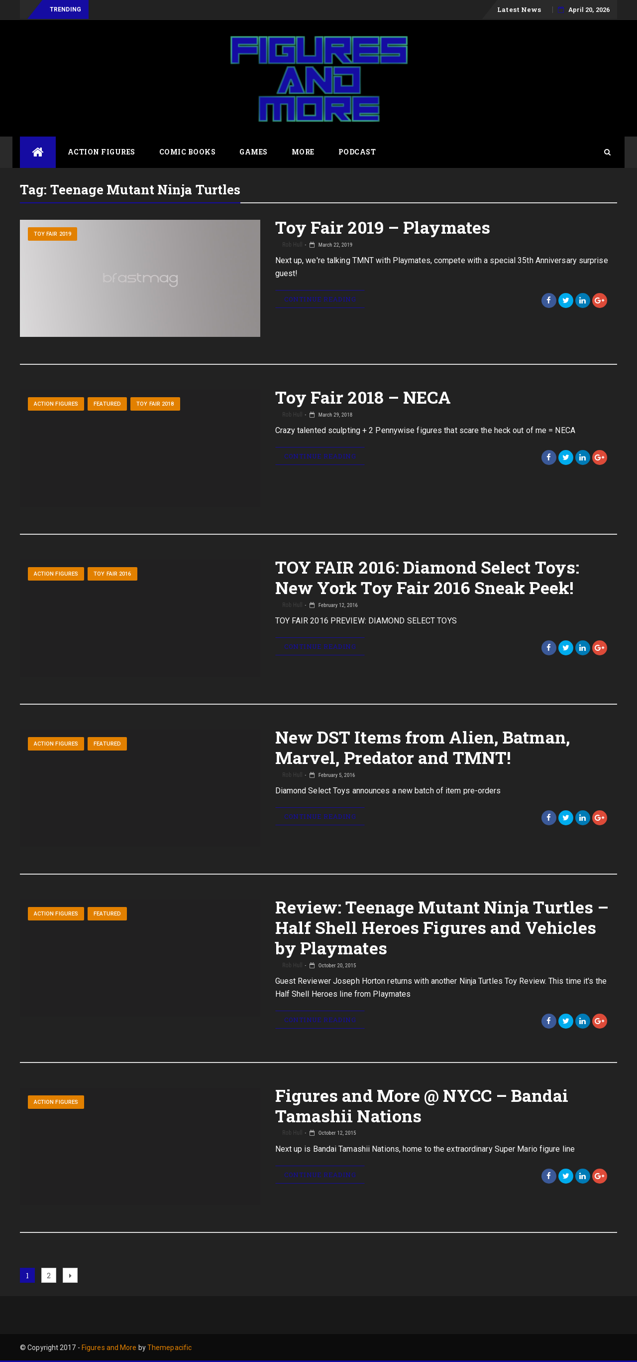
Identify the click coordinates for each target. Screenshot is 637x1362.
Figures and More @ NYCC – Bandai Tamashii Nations (421, 1105)
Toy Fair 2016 (112, 574)
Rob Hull (292, 244)
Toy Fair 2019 (52, 234)
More (303, 151)
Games (253, 151)
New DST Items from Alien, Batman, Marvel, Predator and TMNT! (422, 747)
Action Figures (101, 151)
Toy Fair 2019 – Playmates (383, 227)
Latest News (519, 9)
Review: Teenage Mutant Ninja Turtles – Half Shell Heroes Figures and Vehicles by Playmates (442, 927)
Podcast (357, 151)
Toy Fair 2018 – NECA (363, 397)
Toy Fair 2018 (155, 404)
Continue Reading (320, 299)
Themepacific (169, 1348)
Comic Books (187, 151)
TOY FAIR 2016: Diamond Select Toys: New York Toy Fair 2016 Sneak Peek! (427, 577)
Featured (107, 404)
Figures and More (109, 1348)
